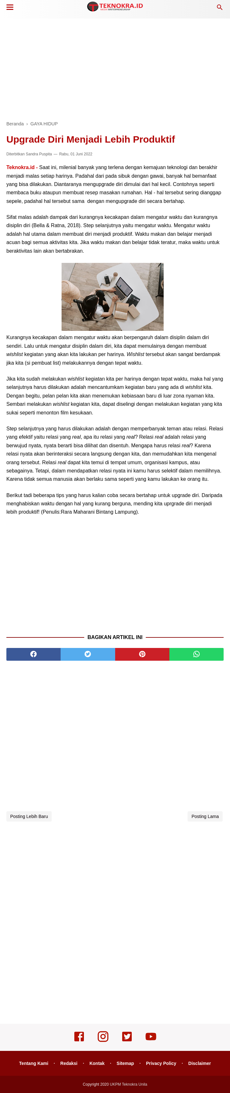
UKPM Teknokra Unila (128, 1084)
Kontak (96, 1063)
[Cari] (220, 9)
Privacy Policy (161, 1063)
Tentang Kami (33, 1063)
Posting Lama (205, 816)
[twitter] (88, 654)
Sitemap (125, 1063)
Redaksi (69, 1063)
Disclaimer (199, 1063)
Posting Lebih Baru (29, 816)
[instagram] (103, 1041)
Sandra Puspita (39, 154)
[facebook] (33, 654)
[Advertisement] (115, 67)
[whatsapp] (196, 654)
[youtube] (151, 1041)
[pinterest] (142, 654)
